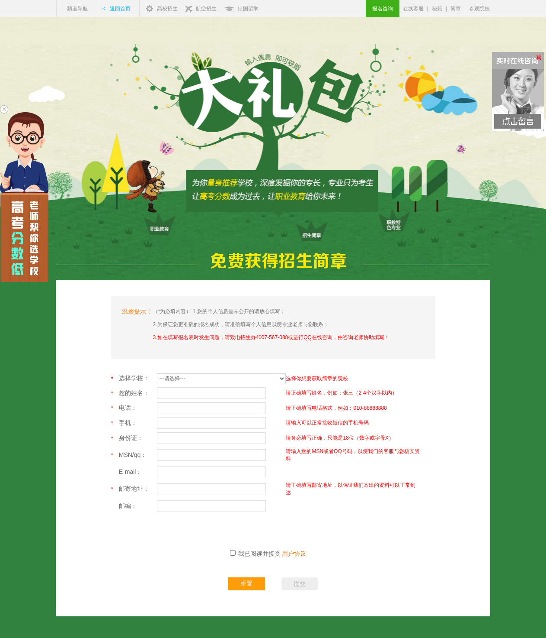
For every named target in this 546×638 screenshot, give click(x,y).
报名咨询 (382, 9)
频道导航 (77, 9)
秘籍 (437, 9)
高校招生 (167, 9)
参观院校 (479, 9)
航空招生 (206, 9)
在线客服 (413, 9)
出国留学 (248, 9)
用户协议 (294, 553)
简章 (455, 9)
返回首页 (120, 9)
